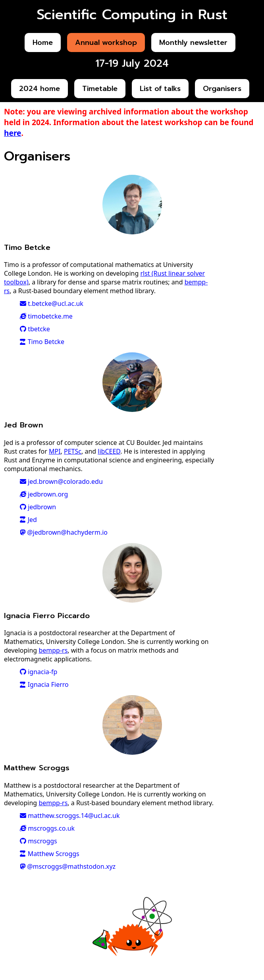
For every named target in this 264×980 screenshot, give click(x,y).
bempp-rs (53, 650)
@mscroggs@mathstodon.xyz (68, 866)
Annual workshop (106, 42)
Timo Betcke (42, 341)
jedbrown (38, 507)
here (12, 133)
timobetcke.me (46, 316)
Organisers (222, 88)
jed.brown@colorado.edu (61, 481)
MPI (55, 451)
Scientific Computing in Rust (132, 14)
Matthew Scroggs (49, 853)
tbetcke (35, 329)
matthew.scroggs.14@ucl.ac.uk (69, 815)
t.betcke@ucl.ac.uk (51, 303)
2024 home (39, 88)
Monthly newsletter (193, 42)
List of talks (160, 88)
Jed (28, 519)
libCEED (109, 451)
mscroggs (38, 841)
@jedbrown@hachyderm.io (64, 532)
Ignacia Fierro (44, 684)
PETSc (72, 451)
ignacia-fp (38, 671)
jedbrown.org (44, 494)
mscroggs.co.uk (47, 828)
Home (43, 42)
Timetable (100, 88)
